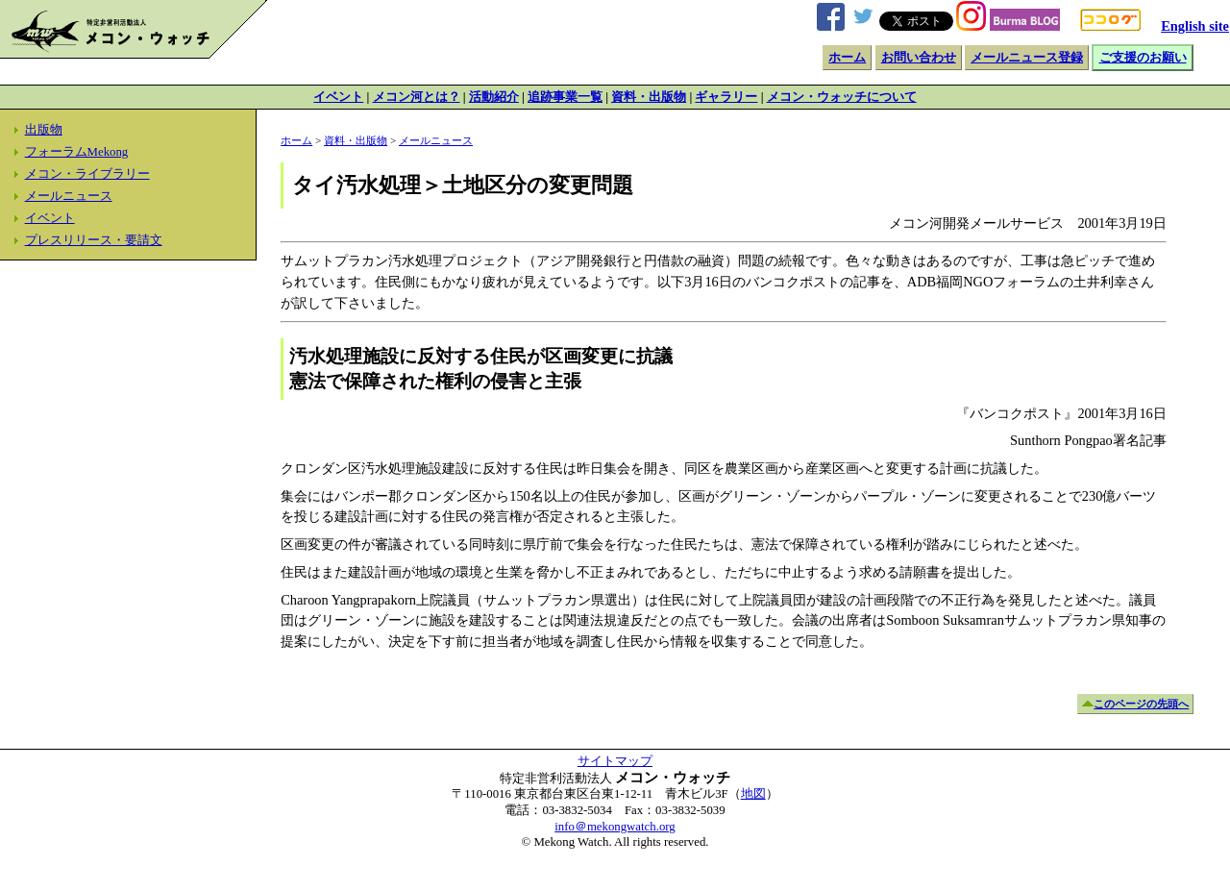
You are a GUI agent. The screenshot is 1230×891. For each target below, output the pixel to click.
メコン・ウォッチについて (842, 97)
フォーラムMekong (77, 152)
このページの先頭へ (1141, 703)
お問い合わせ (918, 57)
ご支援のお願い (1143, 57)
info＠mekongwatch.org (614, 826)
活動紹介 (494, 97)
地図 (753, 794)
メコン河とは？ (416, 97)
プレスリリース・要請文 (93, 240)
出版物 (43, 129)
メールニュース (68, 196)
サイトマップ (615, 761)
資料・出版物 (648, 97)
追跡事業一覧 (565, 97)
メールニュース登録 (1027, 57)
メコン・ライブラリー (87, 174)
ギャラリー (726, 97)
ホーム (847, 57)
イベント (338, 97)
